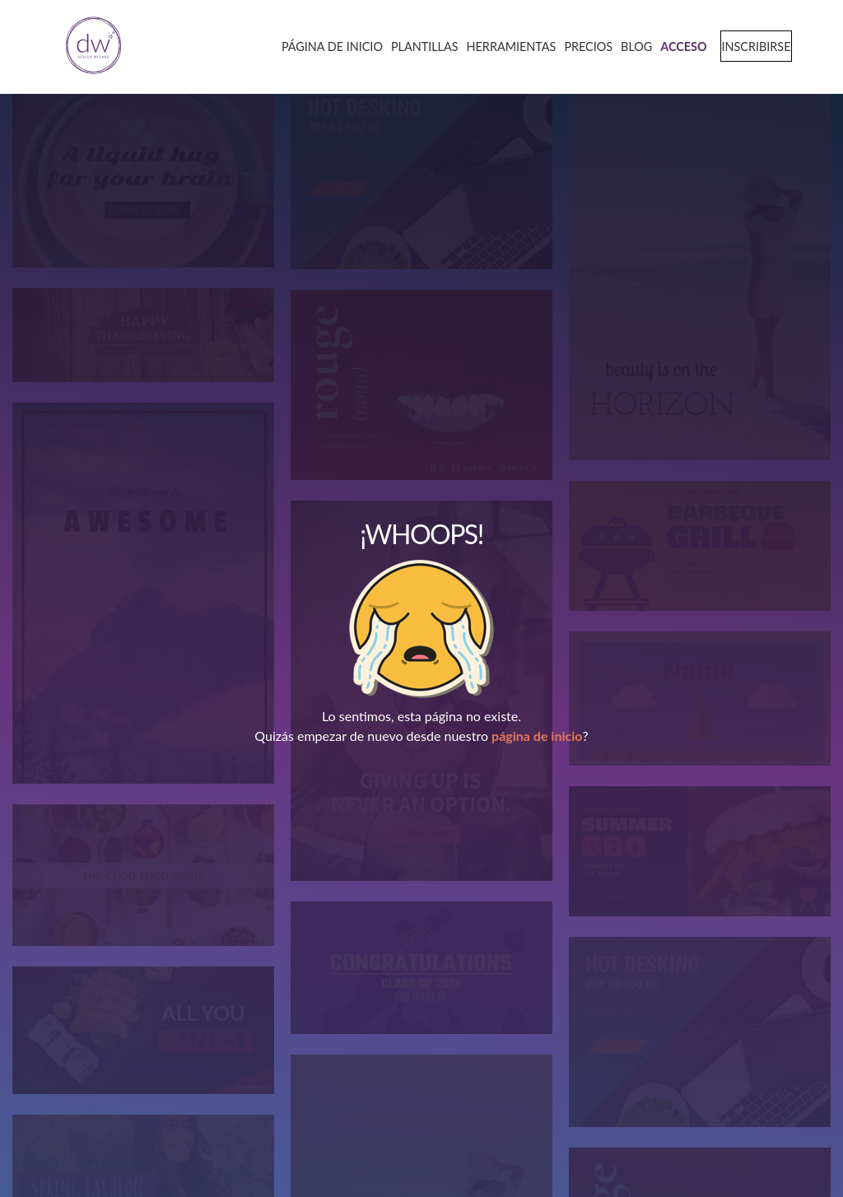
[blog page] (630, 46)
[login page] (677, 46)
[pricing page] (582, 46)
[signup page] (748, 46)
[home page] (88, 46)
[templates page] (418, 46)
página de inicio (536, 735)
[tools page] (505, 46)
